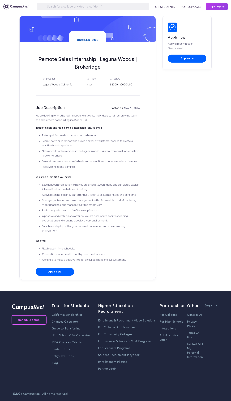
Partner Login (107, 368)
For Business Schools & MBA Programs (124, 341)
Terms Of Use (193, 335)
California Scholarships (67, 314)
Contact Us (194, 314)
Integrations (168, 328)
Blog (55, 363)
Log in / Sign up (217, 6)
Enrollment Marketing (113, 362)
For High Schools (171, 321)
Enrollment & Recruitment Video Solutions (127, 320)
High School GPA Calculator (71, 335)
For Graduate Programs (114, 348)
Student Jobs (61, 349)
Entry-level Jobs (63, 356)
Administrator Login (169, 337)
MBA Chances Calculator (69, 342)
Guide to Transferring (66, 328)
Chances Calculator (65, 321)
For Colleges (168, 314)
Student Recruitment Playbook (119, 355)
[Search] (93, 6)
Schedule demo (29, 320)
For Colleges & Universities (116, 327)
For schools (191, 7)
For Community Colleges (115, 334)
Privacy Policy (192, 324)
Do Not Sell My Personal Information (195, 351)
